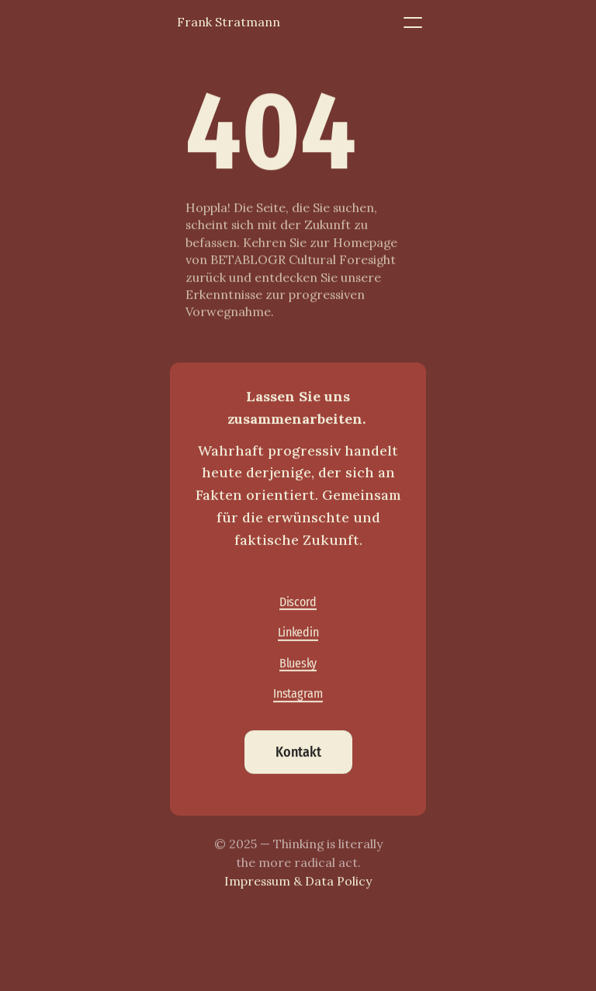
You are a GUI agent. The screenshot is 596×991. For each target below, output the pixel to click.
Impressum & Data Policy (298, 881)
